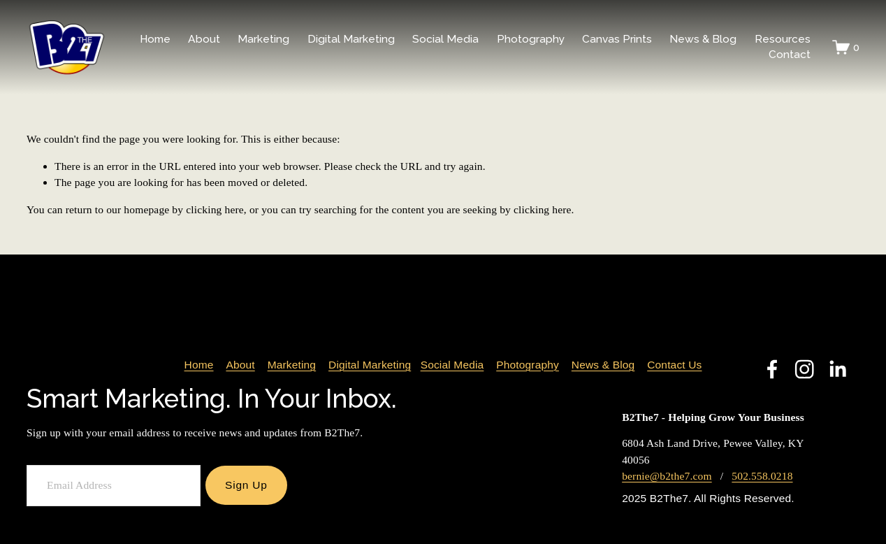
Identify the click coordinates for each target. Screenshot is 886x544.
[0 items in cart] (845, 47)
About (240, 366)
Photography (527, 366)
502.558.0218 (762, 476)
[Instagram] (804, 369)
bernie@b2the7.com (667, 476)
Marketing (292, 366)
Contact (790, 54)
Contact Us (674, 366)
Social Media (452, 366)
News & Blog (702, 38)
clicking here (215, 209)
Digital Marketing (369, 366)
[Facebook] (772, 369)
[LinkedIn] (837, 369)
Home (155, 38)
